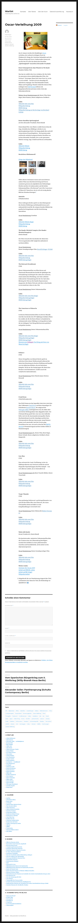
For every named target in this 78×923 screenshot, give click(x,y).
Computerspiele (10, 713)
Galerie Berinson (10, 807)
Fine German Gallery (11, 806)
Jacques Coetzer (10, 758)
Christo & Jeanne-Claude (12, 749)
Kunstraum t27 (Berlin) (12, 815)
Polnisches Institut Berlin (12, 820)
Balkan (36, 710)
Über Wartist (32, 11)
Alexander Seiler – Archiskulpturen (15, 741)
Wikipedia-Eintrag (24, 148)
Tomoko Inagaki (10, 785)
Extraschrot (9, 754)
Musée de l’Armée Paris (12, 869)
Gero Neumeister (10, 757)
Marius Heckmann (11, 768)
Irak (40, 716)
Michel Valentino (10, 771)
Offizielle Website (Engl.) (26, 222)
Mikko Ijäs (8, 773)
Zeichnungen (45, 724)
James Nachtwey (10, 760)
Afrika (17, 710)
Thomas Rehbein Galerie (12, 829)
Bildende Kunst (43, 710)
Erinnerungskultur (27, 713)
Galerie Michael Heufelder (12, 809)
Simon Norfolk (9, 782)
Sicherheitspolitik (34, 721)
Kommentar (9, 605)
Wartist (9, 11)
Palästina (12, 721)
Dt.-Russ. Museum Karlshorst (13, 851)
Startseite (23, 11)
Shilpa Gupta (9, 779)
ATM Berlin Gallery (11, 799)
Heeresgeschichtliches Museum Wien (15, 858)
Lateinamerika (35, 718)
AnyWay (8, 798)
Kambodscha (8, 42)
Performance (19, 721)
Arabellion (22, 710)
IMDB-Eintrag (23, 150)
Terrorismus (48, 721)
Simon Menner (10, 781)
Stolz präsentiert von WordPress (18, 916)
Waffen (39, 724)
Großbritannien (23, 716)
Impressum (69, 11)
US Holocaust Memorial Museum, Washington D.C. (18, 881)
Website (7, 643)
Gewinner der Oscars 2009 (27, 568)
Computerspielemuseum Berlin (14, 847)
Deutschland (18, 713)
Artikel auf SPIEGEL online (27, 570)
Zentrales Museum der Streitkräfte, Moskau (17, 885)
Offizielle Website (24, 146)
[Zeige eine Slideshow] (25, 159)
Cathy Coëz (9, 746)
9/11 (6, 710)
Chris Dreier (9, 747)
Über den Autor (43, 11)
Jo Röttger (8, 765)
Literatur (48, 718)
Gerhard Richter (10, 755)
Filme (6, 41)
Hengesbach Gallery (11, 812)
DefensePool (9, 899)
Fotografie (8, 716)
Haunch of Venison (11, 810)
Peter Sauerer (9, 776)
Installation (35, 716)
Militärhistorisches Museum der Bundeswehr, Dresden (19, 867)
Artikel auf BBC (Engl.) (25, 572)
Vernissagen (22, 724)
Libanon (7, 44)
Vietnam (11, 44)
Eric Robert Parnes (11, 752)
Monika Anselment (11, 774)
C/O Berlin (8, 803)
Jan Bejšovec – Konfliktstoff (13, 762)
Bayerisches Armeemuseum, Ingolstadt (16, 843)
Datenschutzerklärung (57, 11)
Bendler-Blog (9, 897)
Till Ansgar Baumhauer (12, 784)
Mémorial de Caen (10, 864)
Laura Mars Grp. (10, 817)
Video (28, 724)
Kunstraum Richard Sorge (12, 814)
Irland (47, 716)
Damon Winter (10, 751)
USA (17, 724)
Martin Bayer (8, 34)
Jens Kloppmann (10, 763)
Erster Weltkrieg (37, 713)
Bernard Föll (9, 743)
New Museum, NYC (10, 875)
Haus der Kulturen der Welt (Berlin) (15, 856)
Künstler (28, 718)
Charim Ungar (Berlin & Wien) (13, 804)
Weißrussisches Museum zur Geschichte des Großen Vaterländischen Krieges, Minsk (27, 883)
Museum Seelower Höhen (12, 872)
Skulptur (42, 721)
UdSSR (7, 724)
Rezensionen (8, 38)
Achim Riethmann (10, 738)
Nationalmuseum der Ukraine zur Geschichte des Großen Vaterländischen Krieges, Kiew (28, 874)
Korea (22, 718)
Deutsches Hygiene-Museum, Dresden (16, 850)
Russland (26, 721)
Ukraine (12, 724)
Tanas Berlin (9, 828)
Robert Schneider (10, 777)
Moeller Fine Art (10, 818)
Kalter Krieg (17, 718)
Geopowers (9, 902)
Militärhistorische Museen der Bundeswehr (17, 866)
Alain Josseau (9, 739)
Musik (7, 721)
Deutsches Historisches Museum (14, 848)
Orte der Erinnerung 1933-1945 (13, 877)
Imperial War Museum (11, 859)
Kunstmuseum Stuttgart (12, 861)
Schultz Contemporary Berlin (13, 823)
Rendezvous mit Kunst (11, 822)
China (50, 710)
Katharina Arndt (10, 766)
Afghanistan (11, 710)
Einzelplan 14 (9, 900)
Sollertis (8, 825)
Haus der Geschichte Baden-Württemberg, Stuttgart (19, 855)
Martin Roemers (10, 770)
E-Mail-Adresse (10, 635)
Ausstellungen (30, 710)
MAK (7, 862)
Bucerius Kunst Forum (11, 845)
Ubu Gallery (9, 831)
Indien (29, 716)
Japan (11, 718)
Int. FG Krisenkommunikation (13, 903)
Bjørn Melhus (9, 744)
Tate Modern (9, 878)
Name (7, 628)
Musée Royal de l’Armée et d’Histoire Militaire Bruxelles (20, 870)
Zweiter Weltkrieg (9, 45)
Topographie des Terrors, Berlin (14, 880)
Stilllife (8, 826)
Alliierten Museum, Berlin (12, 842)
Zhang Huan (9, 787)
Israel (9, 41)
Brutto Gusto (9, 801)
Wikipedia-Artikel (24, 574)
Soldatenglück (9, 905)
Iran (43, 716)
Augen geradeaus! (10, 895)
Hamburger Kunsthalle (12, 853)
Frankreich (15, 716)
